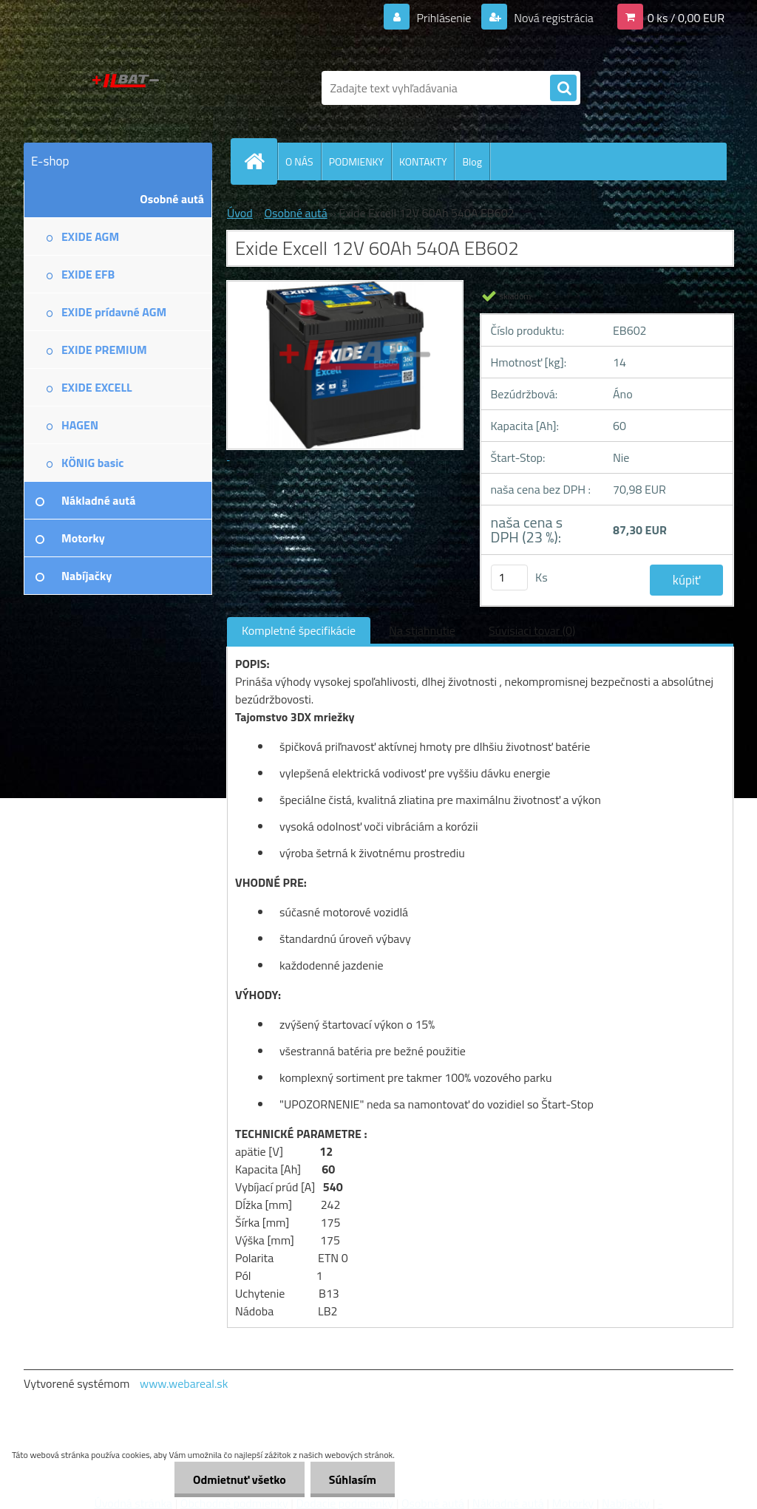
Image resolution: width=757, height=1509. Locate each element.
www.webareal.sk (184, 1383)
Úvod (240, 213)
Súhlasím (352, 1479)
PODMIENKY (356, 161)
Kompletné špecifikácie (299, 630)
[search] (563, 89)
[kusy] (509, 577)
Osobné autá (295, 213)
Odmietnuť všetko (239, 1479)
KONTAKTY (423, 161)
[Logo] (125, 88)
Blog (471, 161)
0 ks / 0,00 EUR (686, 18)
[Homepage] (260, 161)
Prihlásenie (444, 18)
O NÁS (299, 161)
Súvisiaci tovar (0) (532, 630)
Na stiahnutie (422, 630)
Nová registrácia (553, 18)
